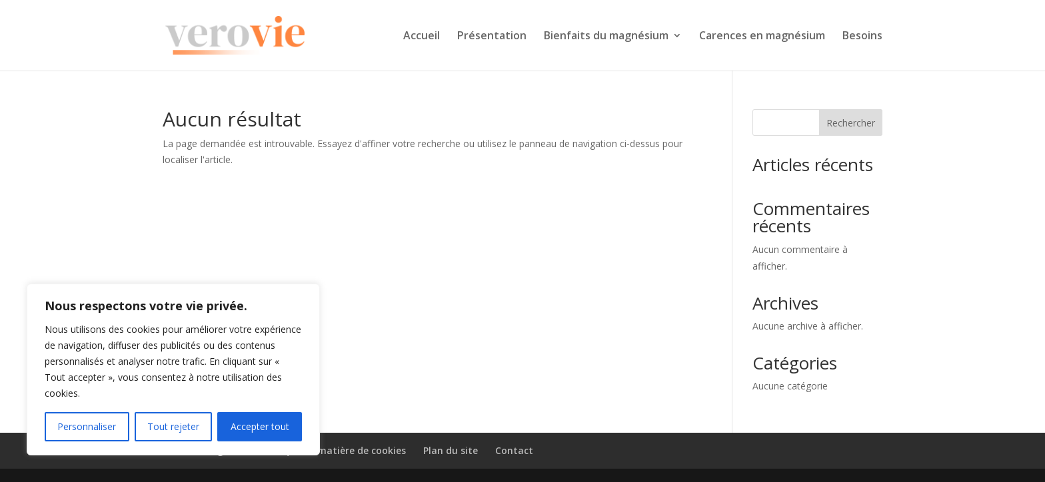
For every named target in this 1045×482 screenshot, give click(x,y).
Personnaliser (86, 426)
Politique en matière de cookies (332, 450)
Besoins (862, 37)
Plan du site (450, 450)
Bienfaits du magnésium (606, 37)
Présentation (491, 37)
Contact (514, 450)
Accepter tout (260, 426)
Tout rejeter (173, 426)
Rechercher (850, 123)
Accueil (421, 37)
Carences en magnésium (762, 37)
